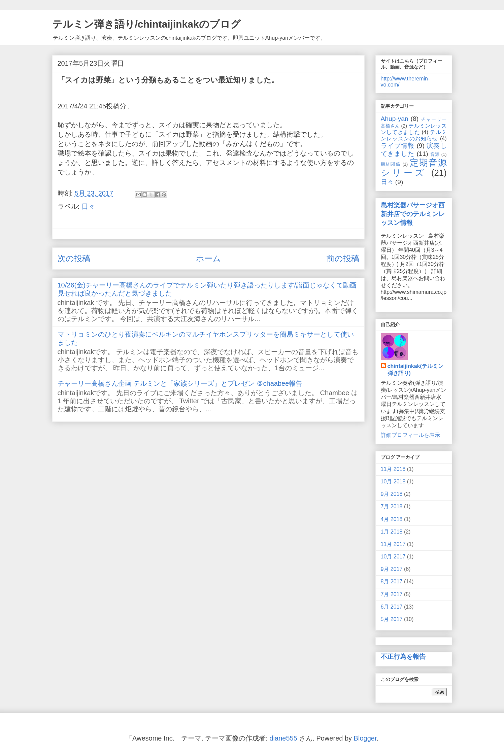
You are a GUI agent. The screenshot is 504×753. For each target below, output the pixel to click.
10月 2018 (393, 481)
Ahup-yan (394, 118)
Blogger (365, 738)
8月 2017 (392, 581)
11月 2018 (393, 469)
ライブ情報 (397, 145)
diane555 (283, 738)
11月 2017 (393, 544)
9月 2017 (392, 569)
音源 (435, 154)
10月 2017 (393, 556)
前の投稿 (343, 258)
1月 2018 (392, 532)
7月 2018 (392, 506)
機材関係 (391, 164)
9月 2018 (392, 494)
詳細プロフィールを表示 (410, 435)
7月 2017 (392, 594)
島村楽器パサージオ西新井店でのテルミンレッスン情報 (413, 214)
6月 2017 (392, 607)
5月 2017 (392, 619)
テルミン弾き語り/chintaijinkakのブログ (146, 24)
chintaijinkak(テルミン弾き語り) (415, 369)
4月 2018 (392, 519)
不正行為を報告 (403, 656)
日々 (88, 206)
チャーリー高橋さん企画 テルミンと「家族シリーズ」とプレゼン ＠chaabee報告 (180, 383)
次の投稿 (74, 258)
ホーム (208, 258)
